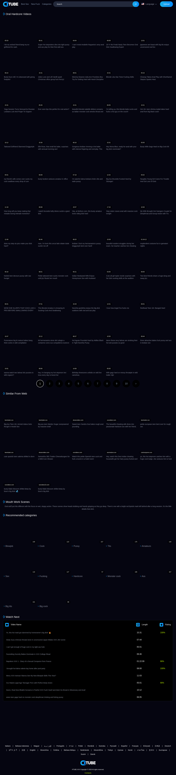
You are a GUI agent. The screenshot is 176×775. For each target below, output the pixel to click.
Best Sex (25, 4)
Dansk (92, 754)
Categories (46, 4)
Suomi (83, 754)
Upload (166, 4)
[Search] (136, 4)
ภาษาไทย (140, 750)
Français (135, 746)
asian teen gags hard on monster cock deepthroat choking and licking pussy (34, 697)
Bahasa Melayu (70, 750)
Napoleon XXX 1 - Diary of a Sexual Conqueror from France (28, 661)
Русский (113, 746)
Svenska (102, 746)
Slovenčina (44, 750)
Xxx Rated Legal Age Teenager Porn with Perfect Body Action (29, 683)
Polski (80, 746)
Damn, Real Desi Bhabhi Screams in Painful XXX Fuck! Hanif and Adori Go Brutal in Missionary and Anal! (45, 690)
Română (91, 746)
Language (147, 4)
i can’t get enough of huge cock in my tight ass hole (25, 647)
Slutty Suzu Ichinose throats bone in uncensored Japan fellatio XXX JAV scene (35, 640)
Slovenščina (98, 750)
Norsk (130, 750)
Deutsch (168, 746)
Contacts (88, 773)
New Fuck (35, 4)
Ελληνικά (146, 746)
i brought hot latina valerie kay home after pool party (25, 668)
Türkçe (110, 750)
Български (163, 750)
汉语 (23, 750)
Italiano (8, 746)
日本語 (157, 746)
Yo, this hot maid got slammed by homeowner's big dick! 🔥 (28, 633)
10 (126, 383)
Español (124, 746)
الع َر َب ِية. (48, 746)
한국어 (151, 750)
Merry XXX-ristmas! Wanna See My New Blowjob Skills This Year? (31, 676)
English (32, 750)
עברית (71, 746)
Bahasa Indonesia (22, 746)
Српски (120, 750)
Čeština (56, 750)
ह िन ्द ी (13, 750)
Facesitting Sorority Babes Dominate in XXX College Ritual (28, 654)
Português (60, 746)
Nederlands (84, 750)
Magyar (36, 746)
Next (136, 383)
